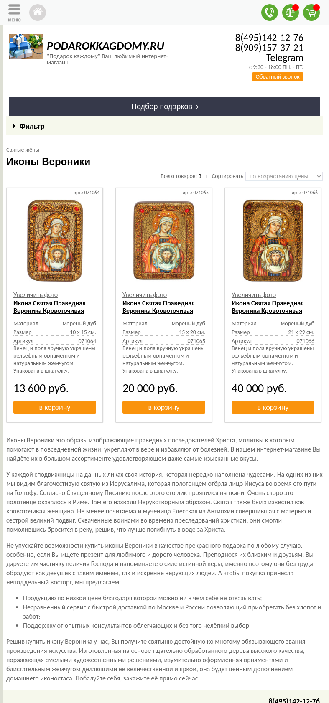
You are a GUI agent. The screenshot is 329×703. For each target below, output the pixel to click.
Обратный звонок (278, 76)
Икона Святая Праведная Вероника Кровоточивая (49, 307)
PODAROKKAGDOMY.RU (105, 45)
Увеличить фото (35, 295)
